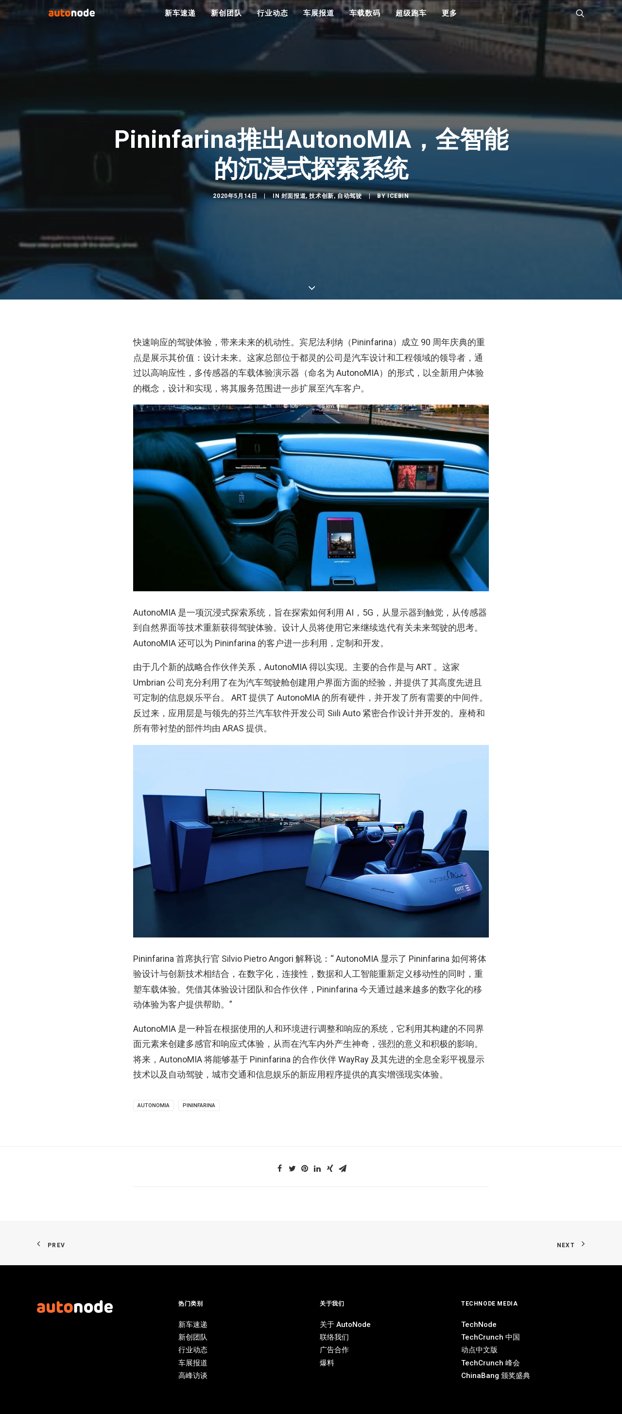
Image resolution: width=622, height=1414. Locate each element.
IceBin (398, 582)
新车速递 (180, 19)
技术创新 (321, 582)
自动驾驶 (349, 582)
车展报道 (318, 19)
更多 (449, 19)
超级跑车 (411, 19)
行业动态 (272, 19)
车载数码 (364, 19)
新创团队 (226, 19)
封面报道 (293, 582)
